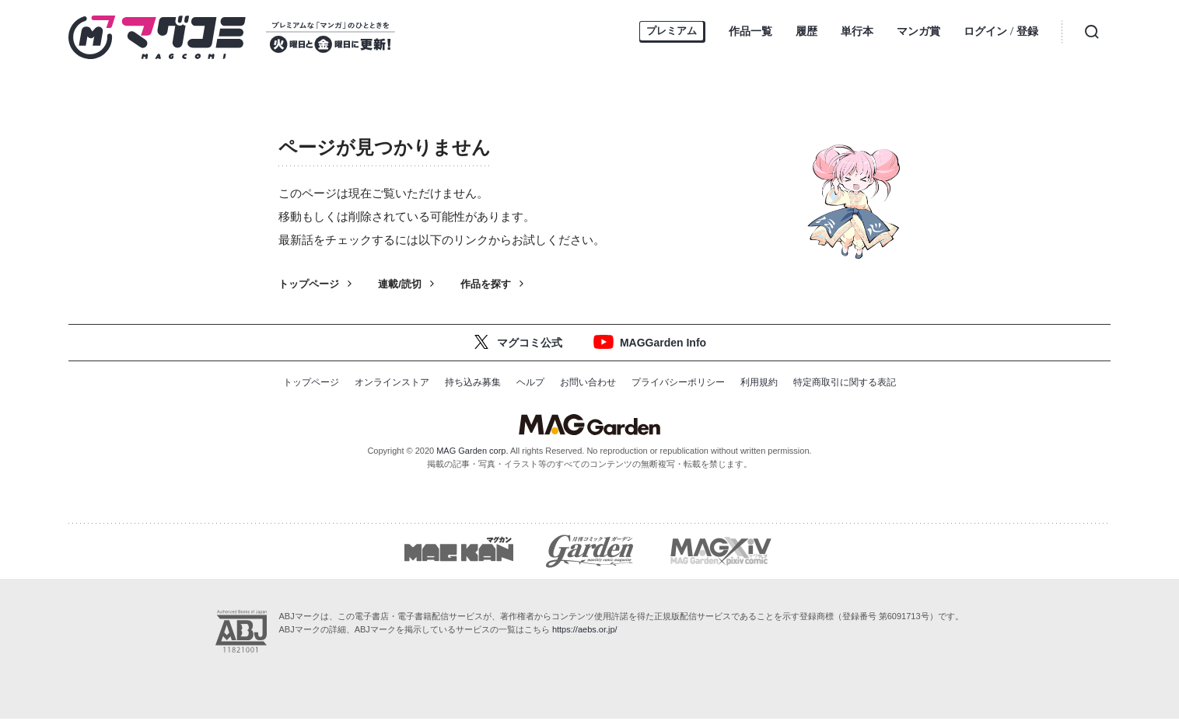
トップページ (308, 284)
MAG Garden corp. (472, 450)
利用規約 (759, 382)
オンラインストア (392, 382)
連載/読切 (400, 284)
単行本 (857, 31)
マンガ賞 (918, 31)
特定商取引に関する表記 (844, 382)
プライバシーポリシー (678, 382)
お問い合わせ (588, 382)
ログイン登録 (1001, 32)
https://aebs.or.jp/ (584, 631)
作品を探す (485, 284)
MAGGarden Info (663, 342)
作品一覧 (750, 31)
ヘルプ (530, 382)
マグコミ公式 (529, 342)
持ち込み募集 (473, 382)
